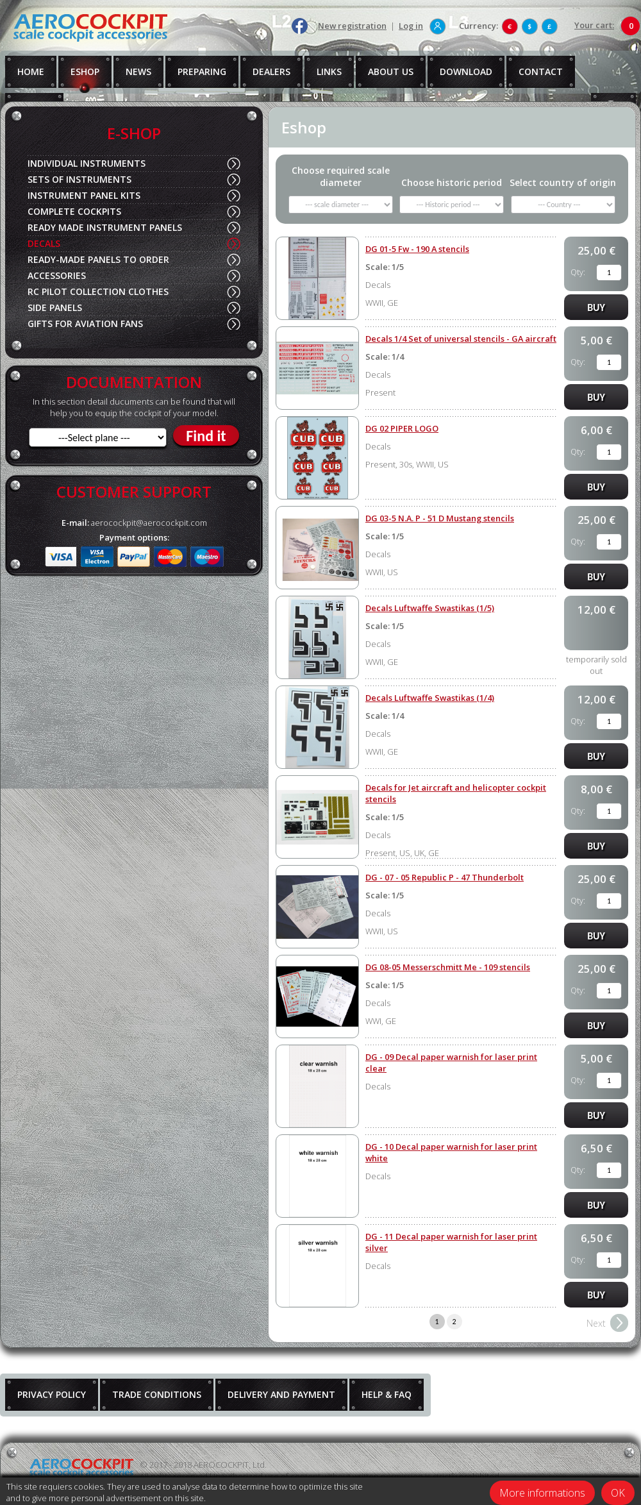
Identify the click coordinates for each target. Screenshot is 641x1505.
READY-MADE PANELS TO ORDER (98, 259)
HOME (30, 71)
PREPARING (202, 71)
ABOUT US (390, 71)
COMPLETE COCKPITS (74, 211)
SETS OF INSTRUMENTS (79, 179)
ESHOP (85, 71)
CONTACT (541, 71)
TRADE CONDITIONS (156, 1394)
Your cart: (594, 25)
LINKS (329, 71)
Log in (411, 25)
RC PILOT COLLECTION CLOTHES (98, 291)
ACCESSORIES (57, 275)
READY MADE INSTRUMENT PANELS (105, 227)
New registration (352, 25)
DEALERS (271, 71)
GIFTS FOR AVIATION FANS (85, 323)
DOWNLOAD (466, 71)
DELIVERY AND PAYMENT (281, 1394)
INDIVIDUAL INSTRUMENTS (87, 163)
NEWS (138, 71)
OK (618, 1493)
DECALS (44, 243)
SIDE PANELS (55, 307)
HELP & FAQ (387, 1394)
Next (596, 1323)
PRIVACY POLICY (51, 1394)
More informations (542, 1493)
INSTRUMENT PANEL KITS (84, 195)
